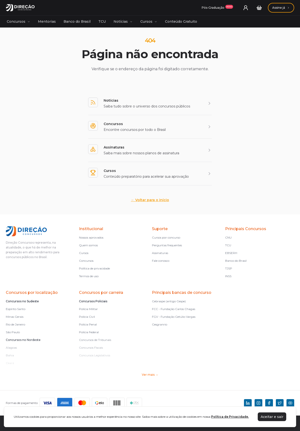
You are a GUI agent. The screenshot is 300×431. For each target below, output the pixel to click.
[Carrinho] (259, 8)
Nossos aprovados (91, 237)
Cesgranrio (159, 324)
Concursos (18, 21)
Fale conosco (160, 260)
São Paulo (13, 332)
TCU (102, 21)
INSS (228, 276)
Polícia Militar (88, 309)
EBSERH (231, 253)
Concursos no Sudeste (22, 301)
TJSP (228, 268)
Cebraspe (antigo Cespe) (169, 301)
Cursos (148, 21)
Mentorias (47, 21)
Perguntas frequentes (167, 245)
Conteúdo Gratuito (181, 21)
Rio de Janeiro (15, 324)
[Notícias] (150, 103)
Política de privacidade (94, 268)
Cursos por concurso (166, 237)
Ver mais (150, 374)
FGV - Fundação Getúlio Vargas (173, 316)
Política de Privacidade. (230, 416)
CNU (228, 237)
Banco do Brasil (77, 21)
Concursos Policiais (93, 301)
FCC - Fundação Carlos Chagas (173, 309)
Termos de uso (89, 276)
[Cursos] (150, 173)
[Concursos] (150, 126)
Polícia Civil (87, 316)
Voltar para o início (150, 200)
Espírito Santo (15, 309)
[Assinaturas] (217, 8)
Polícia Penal (88, 324)
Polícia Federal (89, 332)
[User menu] (245, 8)
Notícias (123, 21)
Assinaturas (160, 253)
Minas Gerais (14, 316)
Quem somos (88, 245)
